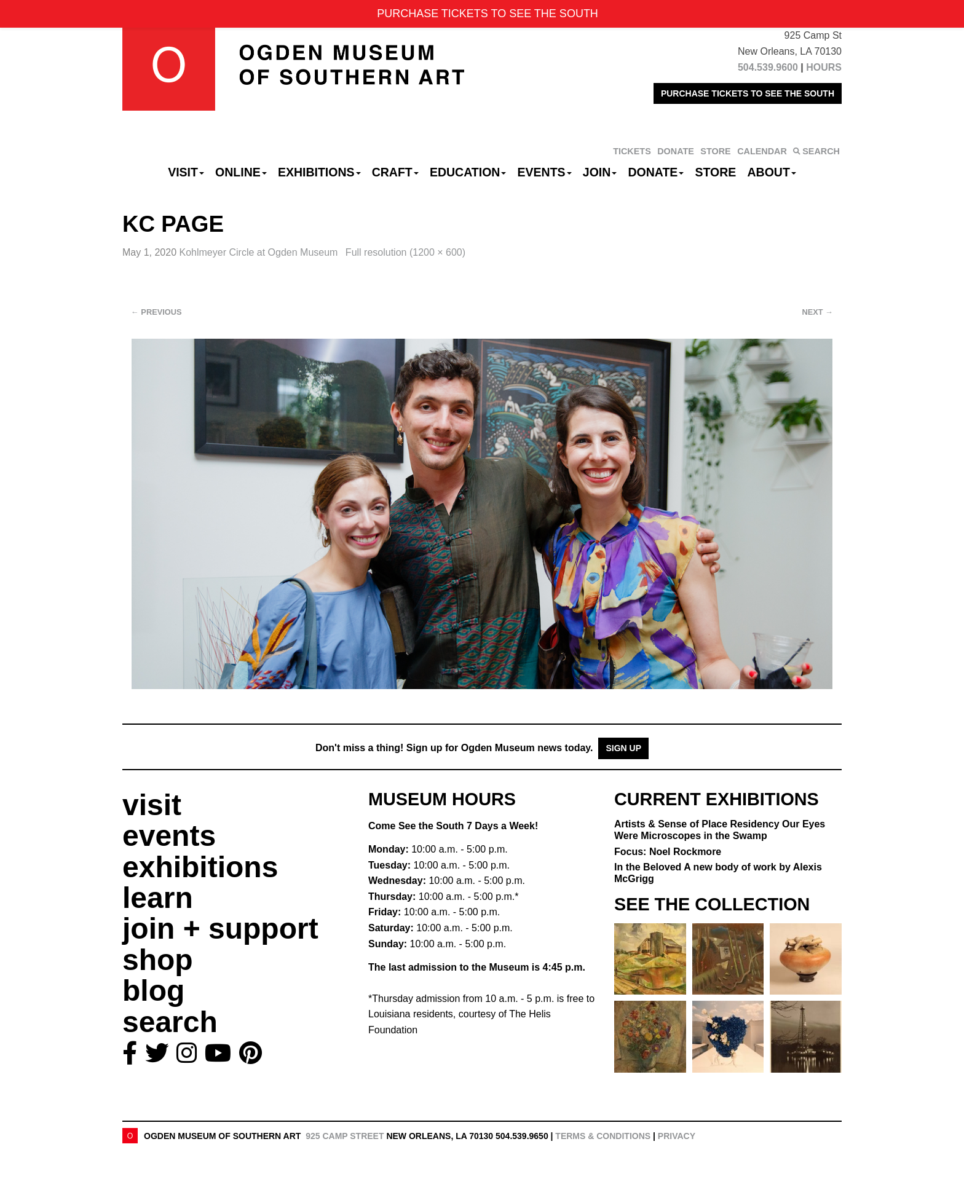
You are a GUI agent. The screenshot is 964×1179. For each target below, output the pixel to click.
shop (157, 960)
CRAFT (395, 172)
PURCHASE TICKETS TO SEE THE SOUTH (747, 93)
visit (151, 805)
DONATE (675, 151)
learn (157, 897)
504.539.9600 (768, 67)
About (772, 172)
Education (468, 172)
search (170, 1022)
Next (817, 312)
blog (153, 990)
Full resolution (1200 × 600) (405, 252)
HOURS (824, 67)
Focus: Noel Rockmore (667, 851)
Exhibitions (319, 172)
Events (545, 172)
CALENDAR (762, 151)
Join (600, 172)
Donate (656, 172)
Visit (186, 172)
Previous (156, 312)
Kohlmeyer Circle (260, 252)
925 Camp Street (345, 1136)
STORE (715, 151)
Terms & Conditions (602, 1136)
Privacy (676, 1136)
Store (716, 172)
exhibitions (200, 867)
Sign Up (623, 748)
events (169, 835)
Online (241, 172)
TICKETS (632, 151)
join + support (220, 928)
